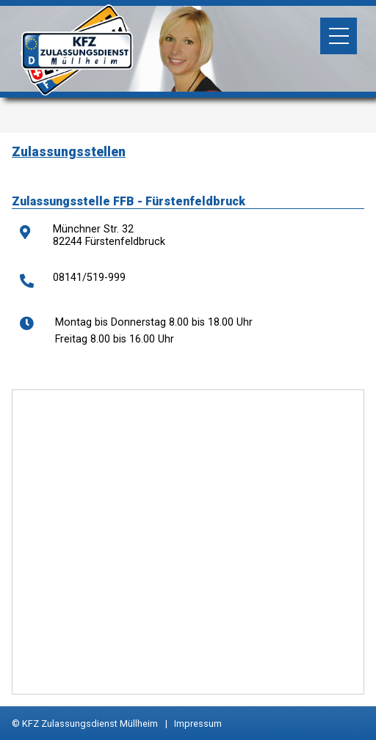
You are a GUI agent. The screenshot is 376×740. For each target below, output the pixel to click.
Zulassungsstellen (69, 151)
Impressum (198, 723)
